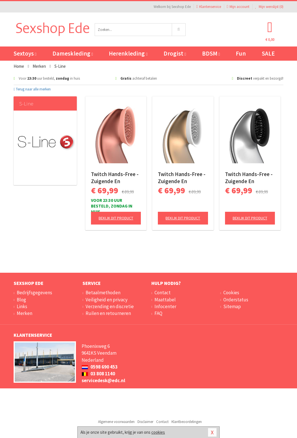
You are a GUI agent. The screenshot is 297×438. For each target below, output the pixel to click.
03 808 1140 (98, 374)
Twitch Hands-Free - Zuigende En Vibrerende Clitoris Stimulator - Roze (115, 178)
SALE (268, 53)
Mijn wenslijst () (269, 6)
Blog (21, 300)
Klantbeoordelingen (186, 421)
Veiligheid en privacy (107, 300)
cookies (158, 432)
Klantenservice (208, 6)
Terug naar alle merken (32, 89)
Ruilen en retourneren (108, 313)
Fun (241, 53)
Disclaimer (145, 421)
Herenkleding (128, 53)
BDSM (211, 53)
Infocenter (165, 306)
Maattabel (165, 300)
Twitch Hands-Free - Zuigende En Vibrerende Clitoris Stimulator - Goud (181, 178)
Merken (24, 313)
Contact (162, 292)
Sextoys (25, 53)
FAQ (158, 313)
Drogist (175, 53)
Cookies (231, 292)
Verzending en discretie (110, 306)
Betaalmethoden (103, 292)
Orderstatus (235, 300)
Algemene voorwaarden (116, 421)
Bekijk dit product (116, 218)
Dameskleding (72, 53)
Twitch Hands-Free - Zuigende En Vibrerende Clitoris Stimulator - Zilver (249, 178)
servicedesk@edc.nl (103, 380)
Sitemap (232, 306)
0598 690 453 (100, 367)
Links (22, 306)
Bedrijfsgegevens (34, 292)
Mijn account (238, 6)
